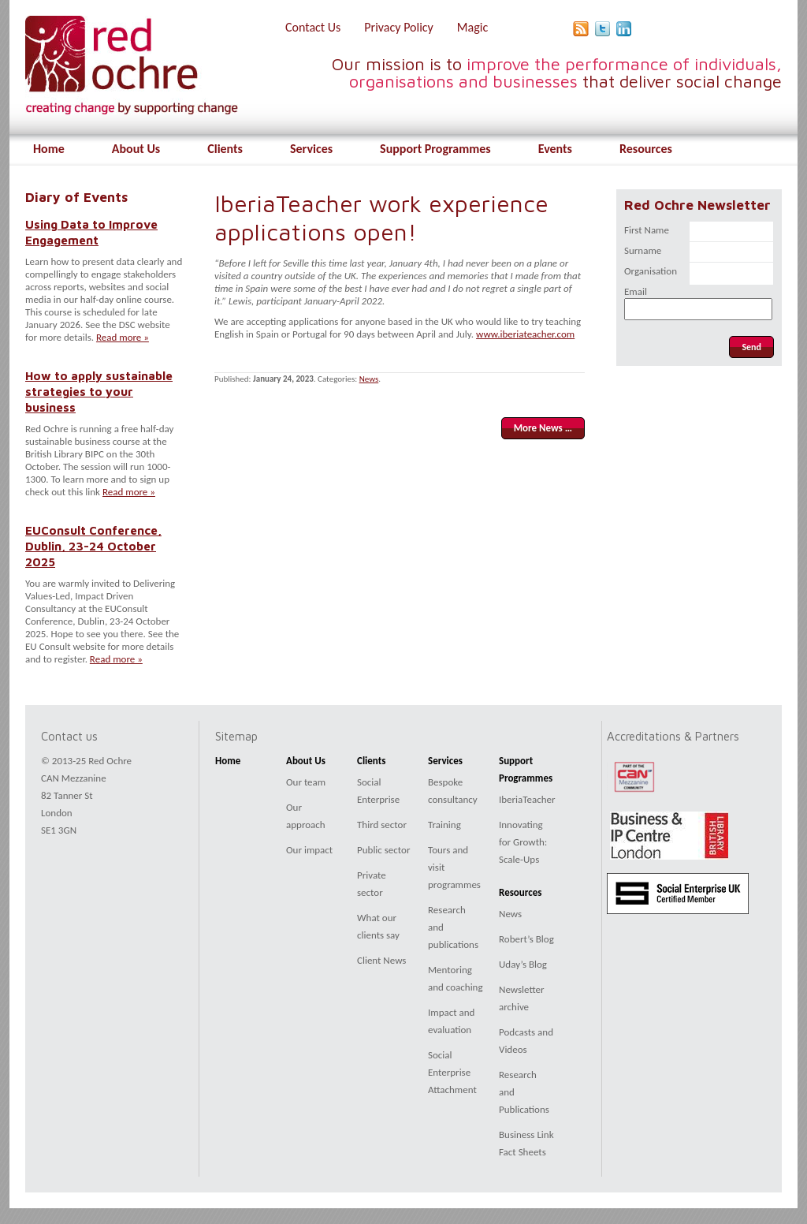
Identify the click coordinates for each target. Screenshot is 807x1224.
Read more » (122, 337)
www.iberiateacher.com (525, 334)
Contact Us (312, 27)
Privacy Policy (398, 27)
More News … (543, 428)
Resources (645, 148)
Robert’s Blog (526, 939)
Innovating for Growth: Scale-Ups (523, 842)
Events (555, 148)
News (369, 379)
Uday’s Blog (523, 964)
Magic (472, 27)
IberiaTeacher (527, 799)
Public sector (383, 850)
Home (49, 148)
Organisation (650, 271)
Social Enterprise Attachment (452, 1072)
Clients (225, 148)
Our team (305, 782)
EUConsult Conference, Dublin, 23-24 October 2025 (93, 546)
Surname (642, 250)
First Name (646, 230)
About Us (136, 148)
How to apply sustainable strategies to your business (99, 391)
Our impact (309, 850)
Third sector (382, 824)
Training (444, 824)
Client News (381, 960)
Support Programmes (435, 148)
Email (635, 291)
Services (311, 148)
